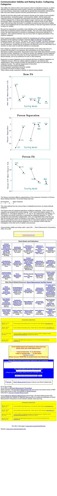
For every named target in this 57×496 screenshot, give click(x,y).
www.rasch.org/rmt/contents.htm (16, 430)
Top (5, 388)
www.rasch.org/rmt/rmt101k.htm (35, 427)
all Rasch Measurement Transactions (21, 389)
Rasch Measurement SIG (24, 391)
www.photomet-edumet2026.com (20, 334)
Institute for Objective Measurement (15, 397)
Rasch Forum (47, 373)
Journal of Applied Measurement (18, 394)
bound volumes (31, 392)
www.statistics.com (49, 323)
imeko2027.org (17, 340)
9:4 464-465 (46, 39)
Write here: (29, 365)
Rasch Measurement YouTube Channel (39, 282)
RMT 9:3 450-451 (36, 39)
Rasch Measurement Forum (21, 383)
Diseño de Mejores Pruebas (17, 311)
